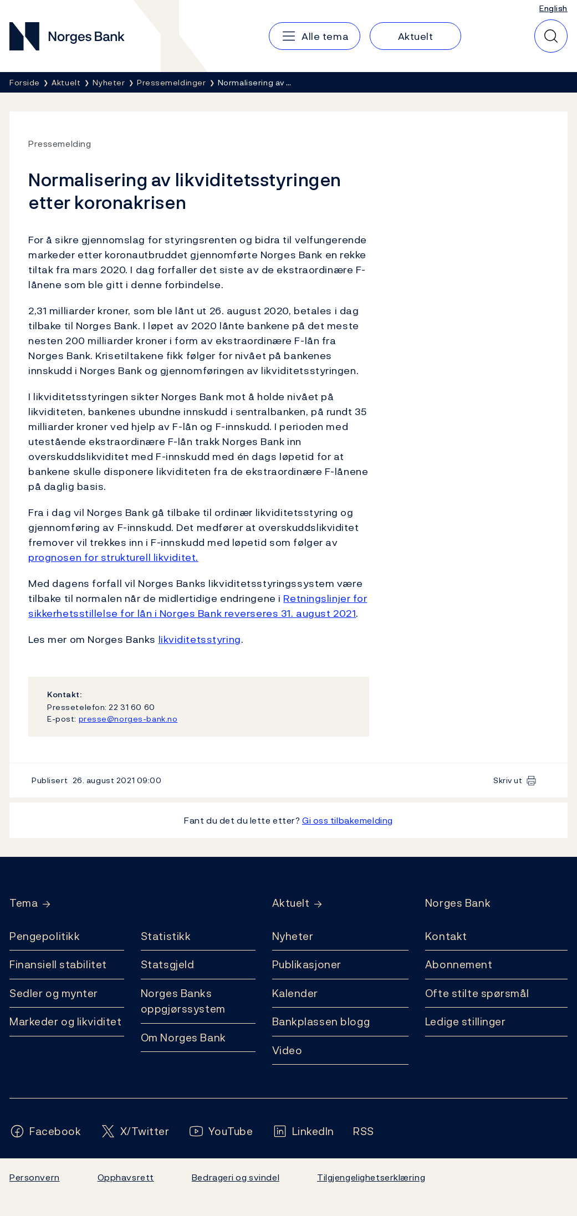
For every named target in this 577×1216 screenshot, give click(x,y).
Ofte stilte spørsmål (477, 993)
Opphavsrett (126, 1177)
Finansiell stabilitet (58, 964)
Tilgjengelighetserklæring (371, 1177)
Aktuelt (291, 903)
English (553, 8)
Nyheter (293, 936)
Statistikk (166, 936)
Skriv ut (508, 780)
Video (287, 1050)
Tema (23, 903)
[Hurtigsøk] (551, 36)
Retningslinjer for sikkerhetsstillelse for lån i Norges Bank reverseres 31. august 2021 (197, 606)
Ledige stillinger (465, 1021)
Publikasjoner (306, 964)
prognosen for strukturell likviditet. (113, 557)
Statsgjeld (168, 964)
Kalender (295, 993)
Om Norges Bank (183, 1037)
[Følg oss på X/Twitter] (135, 1131)
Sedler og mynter (53, 993)
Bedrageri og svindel (235, 1177)
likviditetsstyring (200, 639)
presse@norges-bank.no (128, 718)
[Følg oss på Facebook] (45, 1131)
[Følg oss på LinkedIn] (303, 1131)
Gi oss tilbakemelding (347, 820)
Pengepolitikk (44, 936)
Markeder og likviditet (65, 1021)
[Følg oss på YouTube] (220, 1131)
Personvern (34, 1177)
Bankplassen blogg (321, 1021)
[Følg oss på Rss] (363, 1131)
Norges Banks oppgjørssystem (183, 1001)
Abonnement (459, 964)
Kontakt (446, 936)
